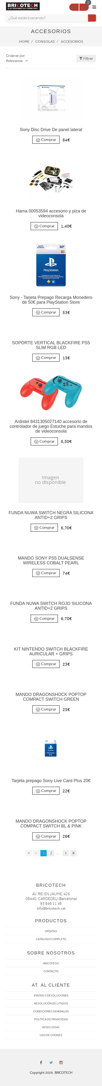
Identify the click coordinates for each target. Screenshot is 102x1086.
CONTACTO (51, 971)
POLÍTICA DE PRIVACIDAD (51, 1019)
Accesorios (72, 41)
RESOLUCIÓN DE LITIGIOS (51, 1003)
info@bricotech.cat (51, 908)
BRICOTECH (51, 963)
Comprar (46, 139)
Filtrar (86, 58)
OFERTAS (51, 931)
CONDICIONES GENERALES (51, 1011)
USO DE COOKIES (51, 1035)
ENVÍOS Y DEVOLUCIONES (51, 995)
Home (24, 41)
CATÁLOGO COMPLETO (51, 939)
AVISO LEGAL (51, 1027)
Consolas (45, 41)
